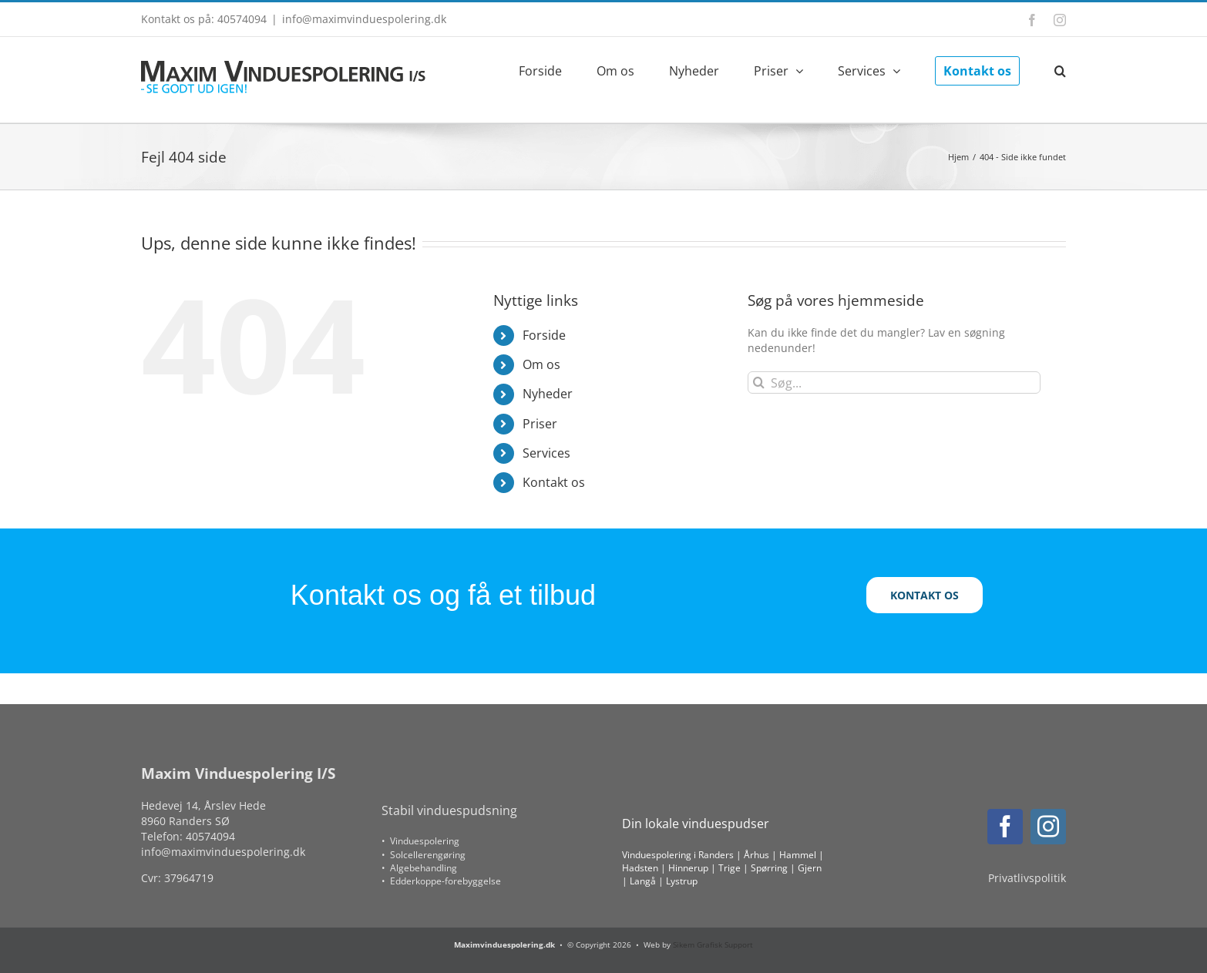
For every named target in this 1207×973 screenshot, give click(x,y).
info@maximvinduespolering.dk (364, 19)
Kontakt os (554, 482)
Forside (544, 335)
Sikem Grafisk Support (713, 944)
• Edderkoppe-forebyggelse (441, 880)
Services (546, 453)
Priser (540, 423)
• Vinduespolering (420, 840)
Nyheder (548, 393)
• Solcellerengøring (424, 854)
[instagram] (1048, 826)
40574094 (210, 836)
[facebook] (1005, 826)
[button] (1060, 69)
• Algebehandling (419, 867)
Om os (541, 364)
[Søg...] (894, 382)
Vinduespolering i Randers (678, 854)
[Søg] (759, 382)
